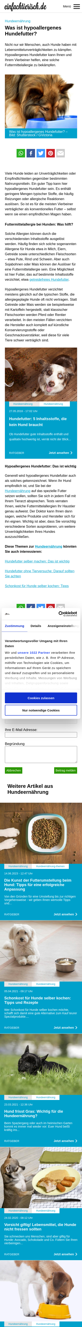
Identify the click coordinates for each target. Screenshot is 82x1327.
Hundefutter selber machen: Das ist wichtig (37, 561)
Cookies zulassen (41, 698)
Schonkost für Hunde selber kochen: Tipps (37, 586)
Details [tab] (36, 625)
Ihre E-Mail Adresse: (21, 730)
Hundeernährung (17, 21)
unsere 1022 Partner (34, 652)
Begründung (15, 744)
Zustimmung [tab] (14, 625)
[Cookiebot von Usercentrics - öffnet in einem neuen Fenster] (59, 614)
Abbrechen (13, 770)
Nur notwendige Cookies (41, 710)
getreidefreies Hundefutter (49, 279)
